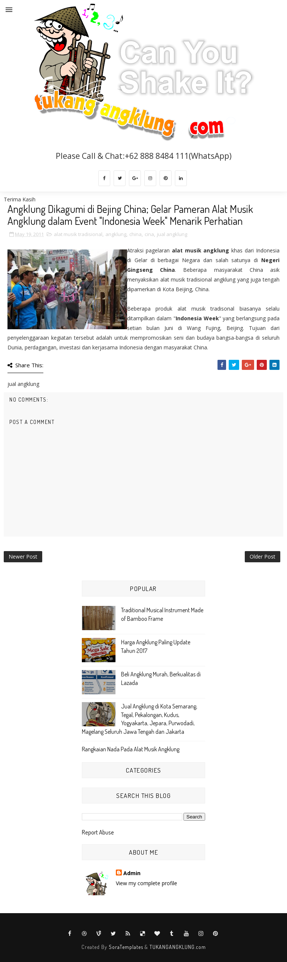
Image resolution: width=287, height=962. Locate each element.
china (135, 234)
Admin (132, 873)
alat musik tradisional (78, 234)
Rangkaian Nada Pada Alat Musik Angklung (130, 749)
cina (149, 234)
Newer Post (23, 556)
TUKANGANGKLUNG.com (177, 947)
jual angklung (172, 234)
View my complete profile (146, 883)
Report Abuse (98, 832)
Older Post (262, 556)
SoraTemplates (126, 947)
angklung (115, 234)
